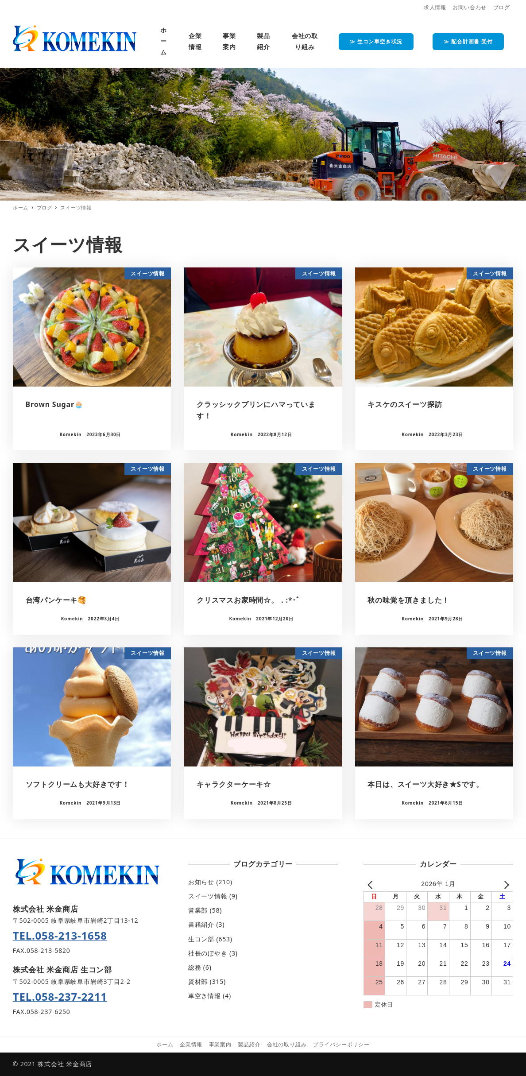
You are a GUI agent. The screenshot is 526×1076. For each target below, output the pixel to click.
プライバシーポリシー (341, 1044)
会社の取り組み (287, 1044)
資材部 (198, 981)
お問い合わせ (470, 7)
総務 (194, 967)
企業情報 (191, 1044)
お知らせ (201, 882)
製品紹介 (249, 1044)
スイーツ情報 (208, 896)
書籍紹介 (201, 924)
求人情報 (435, 7)
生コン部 (201, 939)
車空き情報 (204, 995)
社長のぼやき (208, 953)
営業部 (198, 910)
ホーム (164, 1044)
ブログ (501, 7)
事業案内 (220, 1044)
